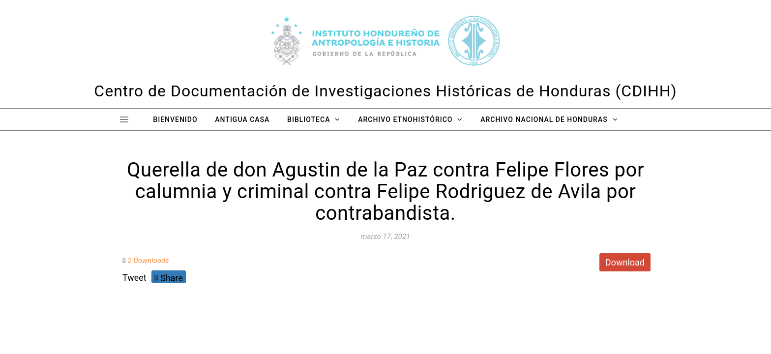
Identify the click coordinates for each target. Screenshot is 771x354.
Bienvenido (175, 119)
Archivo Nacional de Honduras (543, 119)
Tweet (134, 277)
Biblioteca (308, 119)
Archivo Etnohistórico (405, 119)
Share (168, 278)
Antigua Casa (242, 119)
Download (625, 262)
